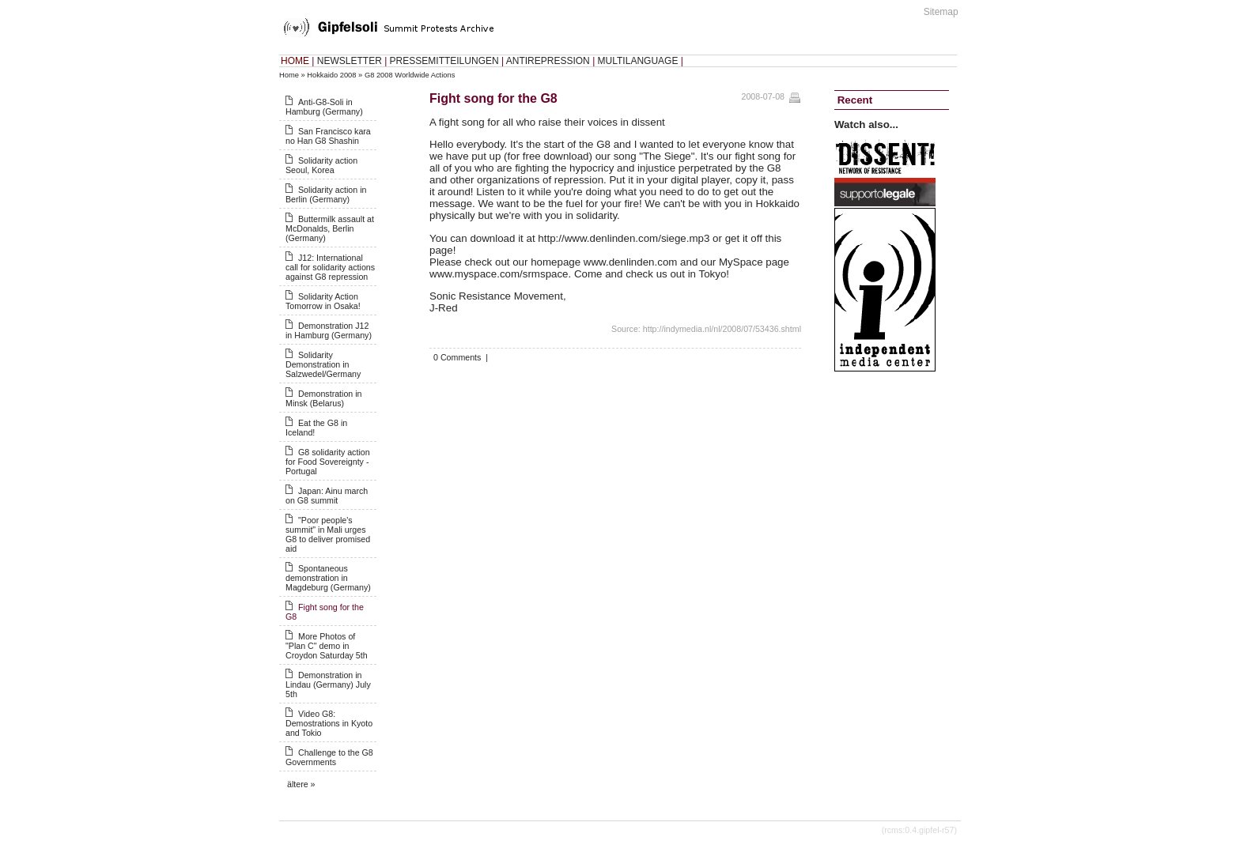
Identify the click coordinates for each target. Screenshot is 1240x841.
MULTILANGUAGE (638, 60)
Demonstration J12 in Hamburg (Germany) (328, 330)
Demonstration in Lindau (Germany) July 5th (328, 684)
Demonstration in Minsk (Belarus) (323, 398)
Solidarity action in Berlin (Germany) (325, 194)
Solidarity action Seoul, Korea (321, 165)
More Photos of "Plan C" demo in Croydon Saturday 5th (326, 646)
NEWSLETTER (349, 60)
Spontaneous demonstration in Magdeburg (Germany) (328, 578)
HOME (295, 60)
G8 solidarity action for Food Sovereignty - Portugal (327, 461)
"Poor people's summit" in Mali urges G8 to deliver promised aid (327, 534)
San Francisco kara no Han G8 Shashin (328, 135)
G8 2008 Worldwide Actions (410, 75)
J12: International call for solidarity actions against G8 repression (330, 267)
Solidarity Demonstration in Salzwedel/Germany (323, 364)
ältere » (301, 784)
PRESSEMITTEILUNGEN (444, 60)
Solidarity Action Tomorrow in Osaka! (323, 301)
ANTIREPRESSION (548, 60)
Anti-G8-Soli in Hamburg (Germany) (324, 106)
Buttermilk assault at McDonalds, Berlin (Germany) (329, 228)
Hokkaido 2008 (331, 75)
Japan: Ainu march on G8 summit (326, 495)
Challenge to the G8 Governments (329, 757)
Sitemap (941, 11)
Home (289, 75)
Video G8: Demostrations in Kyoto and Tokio (328, 723)
